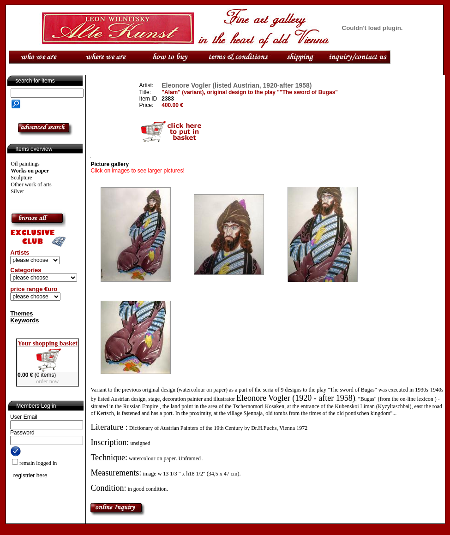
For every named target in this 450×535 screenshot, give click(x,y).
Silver (17, 191)
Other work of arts (31, 184)
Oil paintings (25, 163)
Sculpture (21, 177)
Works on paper (30, 170)
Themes (21, 313)
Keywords (24, 320)
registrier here (30, 475)
